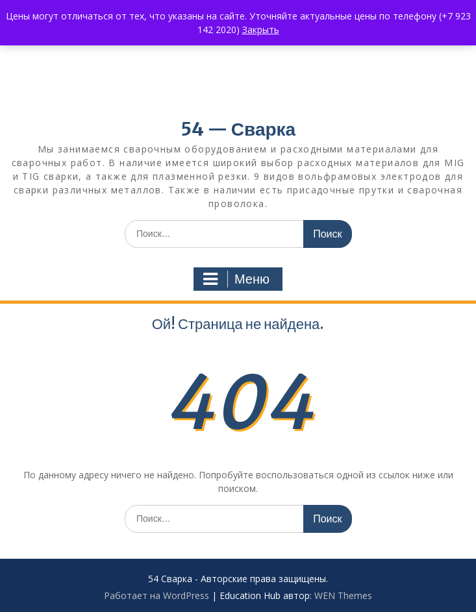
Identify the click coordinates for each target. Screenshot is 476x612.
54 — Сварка (238, 129)
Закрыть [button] (260, 29)
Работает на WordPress (156, 595)
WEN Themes (343, 595)
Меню (236, 279)
